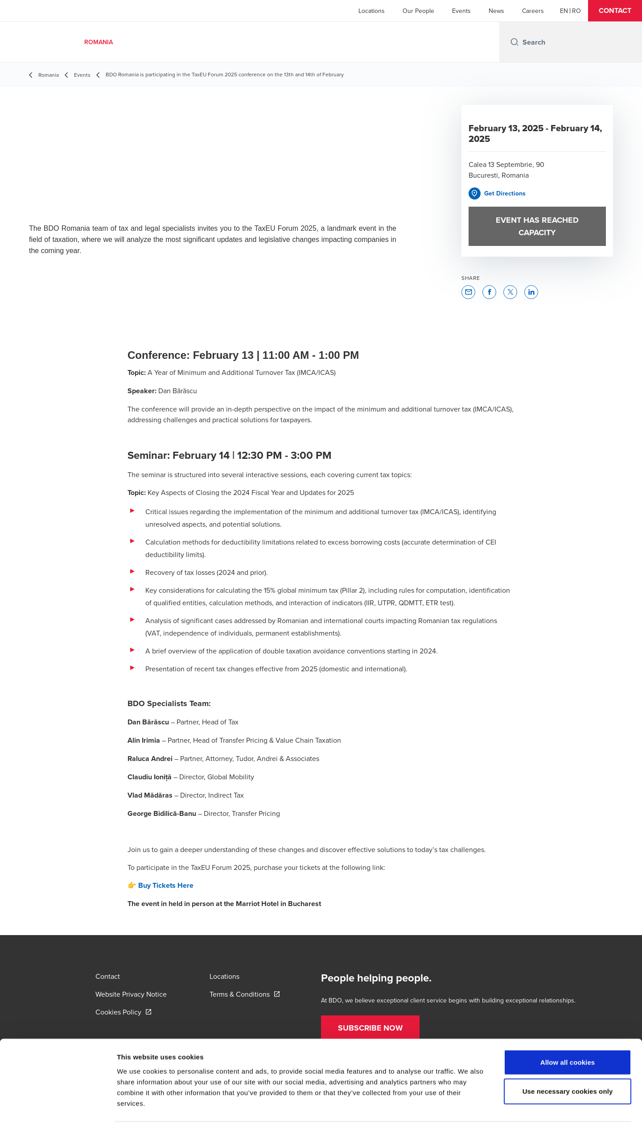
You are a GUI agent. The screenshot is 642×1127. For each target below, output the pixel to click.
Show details (468, 1109)
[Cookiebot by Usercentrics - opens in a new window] (58, 1109)
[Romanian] (576, 10)
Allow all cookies (567, 1032)
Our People (418, 10)
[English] (564, 10)
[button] (615, 10)
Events (461, 10)
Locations (371, 10)
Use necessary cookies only (568, 1061)
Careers (533, 10)
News (496, 10)
